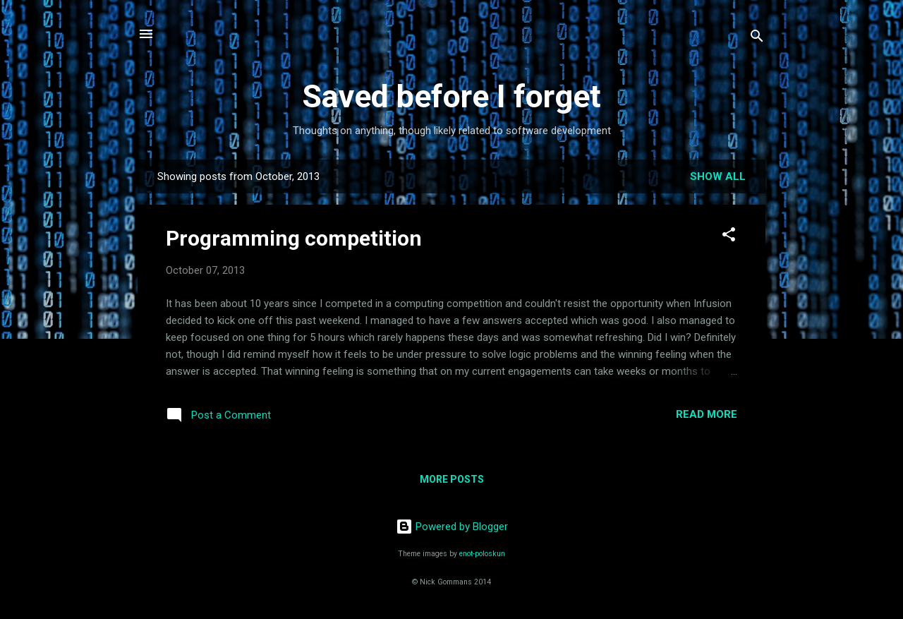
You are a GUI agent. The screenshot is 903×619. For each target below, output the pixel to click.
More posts (452, 479)
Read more (706, 414)
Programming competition (294, 238)
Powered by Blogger (452, 526)
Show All (718, 176)
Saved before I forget (451, 96)
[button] (728, 237)
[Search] (757, 38)
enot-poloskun (482, 553)
